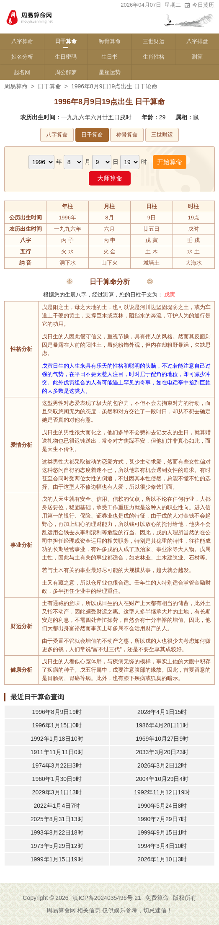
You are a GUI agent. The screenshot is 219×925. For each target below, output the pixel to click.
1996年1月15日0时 (57, 725)
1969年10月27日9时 (162, 738)
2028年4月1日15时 (162, 712)
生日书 (109, 57)
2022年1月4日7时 (56, 805)
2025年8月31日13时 (57, 819)
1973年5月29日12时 (57, 846)
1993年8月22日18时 (57, 832)
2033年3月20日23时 (162, 752)
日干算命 (66, 41)
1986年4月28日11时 (162, 725)
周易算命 (16, 86)
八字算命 (22, 41)
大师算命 (109, 178)
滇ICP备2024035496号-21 (106, 897)
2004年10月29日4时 (162, 779)
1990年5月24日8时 (162, 805)
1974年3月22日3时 (57, 765)
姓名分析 (22, 57)
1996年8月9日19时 (57, 712)
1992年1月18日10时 (57, 738)
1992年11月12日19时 (162, 792)
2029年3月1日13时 (57, 792)
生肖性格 (154, 57)
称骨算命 (110, 41)
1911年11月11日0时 (57, 752)
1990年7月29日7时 (162, 819)
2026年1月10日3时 (162, 859)
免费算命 (157, 897)
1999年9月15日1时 (162, 832)
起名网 (22, 72)
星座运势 (110, 72)
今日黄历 (199, 5)
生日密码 (66, 57)
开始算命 (169, 161)
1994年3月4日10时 (162, 846)
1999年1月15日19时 (57, 859)
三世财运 (154, 41)
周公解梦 (66, 72)
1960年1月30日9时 (57, 779)
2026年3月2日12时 (162, 765)
